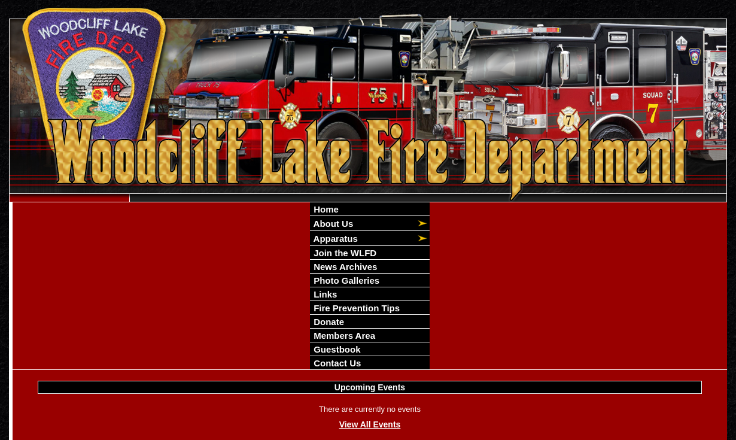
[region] (370, 285)
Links (324, 294)
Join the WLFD (343, 253)
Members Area (343, 335)
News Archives (344, 267)
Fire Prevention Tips (355, 308)
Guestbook (336, 349)
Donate (327, 322)
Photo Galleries (345, 280)
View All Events (370, 424)
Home (325, 209)
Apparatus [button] (334, 238)
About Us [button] (332, 224)
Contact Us (336, 363)
